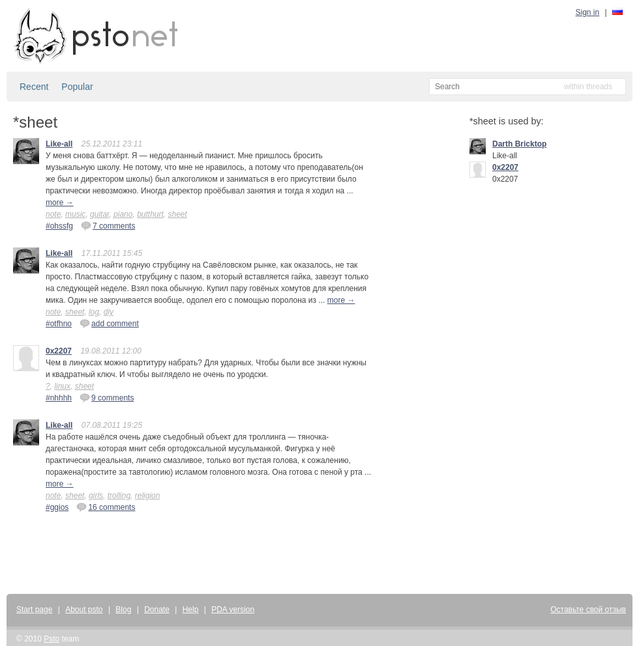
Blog (123, 609)
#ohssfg (59, 226)
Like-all (59, 143)
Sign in (588, 12)
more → (60, 202)
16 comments (105, 506)
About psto (83, 609)
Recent (34, 86)
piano (122, 214)
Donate (157, 609)
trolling (119, 495)
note (53, 214)
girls (96, 495)
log (94, 311)
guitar (99, 214)
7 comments (108, 225)
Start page (34, 609)
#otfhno (59, 323)
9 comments (107, 397)
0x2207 (59, 351)
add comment (109, 323)
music (75, 214)
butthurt (150, 214)
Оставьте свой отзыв (588, 609)
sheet (177, 214)
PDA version (232, 609)
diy (108, 311)
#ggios (57, 507)
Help (191, 609)
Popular (77, 86)
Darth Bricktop (519, 143)
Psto (51, 638)
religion (147, 495)
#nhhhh (59, 397)
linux (62, 386)
